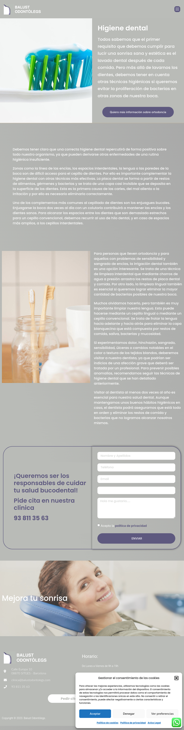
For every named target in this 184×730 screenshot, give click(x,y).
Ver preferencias (162, 713)
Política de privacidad (133, 722)
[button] (176, 678)
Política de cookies (107, 722)
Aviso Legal (154, 722)
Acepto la (124, 529)
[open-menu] (177, 9)
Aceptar (95, 713)
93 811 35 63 (31, 520)
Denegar (128, 713)
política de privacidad (131, 529)
